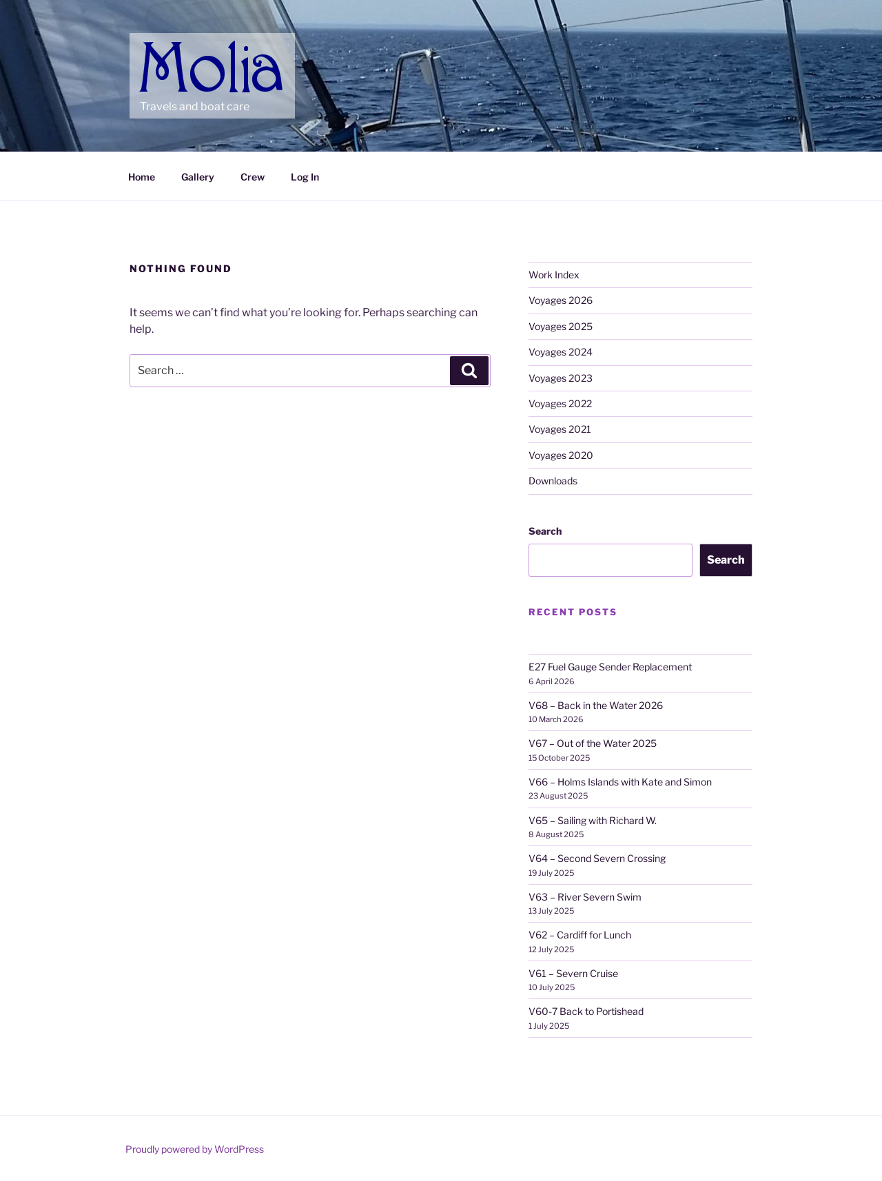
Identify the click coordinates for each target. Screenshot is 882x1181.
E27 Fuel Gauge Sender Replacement (610, 666)
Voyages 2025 (561, 326)
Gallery (197, 177)
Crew (252, 177)
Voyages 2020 (561, 455)
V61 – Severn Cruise (573, 973)
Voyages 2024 (561, 352)
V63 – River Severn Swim (585, 897)
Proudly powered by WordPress (194, 1149)
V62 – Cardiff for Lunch (580, 935)
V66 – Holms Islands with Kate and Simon (620, 782)
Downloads (553, 480)
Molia (166, 48)
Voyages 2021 (560, 429)
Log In (305, 177)
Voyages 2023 (561, 378)
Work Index (554, 274)
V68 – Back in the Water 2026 (596, 705)
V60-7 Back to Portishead (586, 1011)
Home (141, 177)
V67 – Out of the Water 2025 (593, 743)
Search (545, 531)
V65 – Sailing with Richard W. (593, 820)
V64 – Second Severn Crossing (597, 858)
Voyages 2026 (561, 300)
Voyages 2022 (560, 403)
